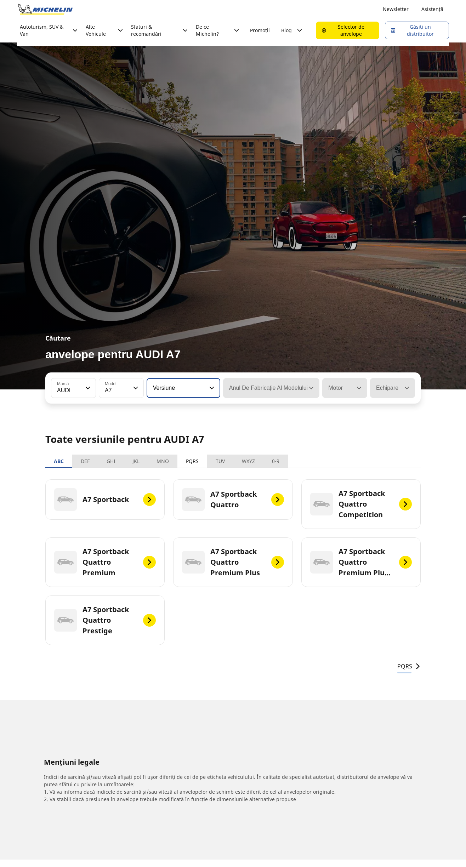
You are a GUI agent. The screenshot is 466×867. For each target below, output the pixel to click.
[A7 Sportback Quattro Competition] (361, 504)
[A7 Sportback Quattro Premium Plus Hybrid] (361, 562)
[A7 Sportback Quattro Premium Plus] (232, 562)
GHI (111, 461)
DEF (85, 461)
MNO (163, 461)
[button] (87, 388)
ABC (59, 461)
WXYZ (248, 461)
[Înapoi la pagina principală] (45, 9)
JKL (136, 461)
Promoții (260, 30)
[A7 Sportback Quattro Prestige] (105, 620)
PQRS (192, 461)
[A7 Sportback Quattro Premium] (105, 562)
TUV (220, 461)
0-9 (275, 461)
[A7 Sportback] (105, 499)
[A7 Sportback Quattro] (232, 499)
